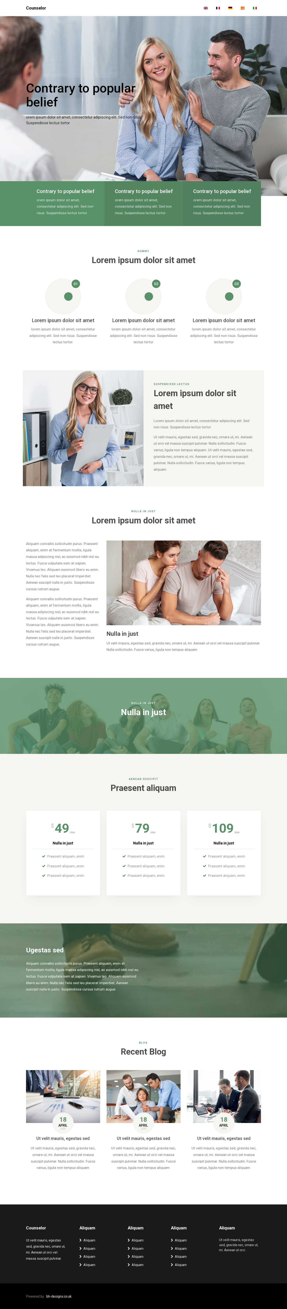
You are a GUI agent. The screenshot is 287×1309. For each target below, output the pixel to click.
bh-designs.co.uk (59, 1296)
